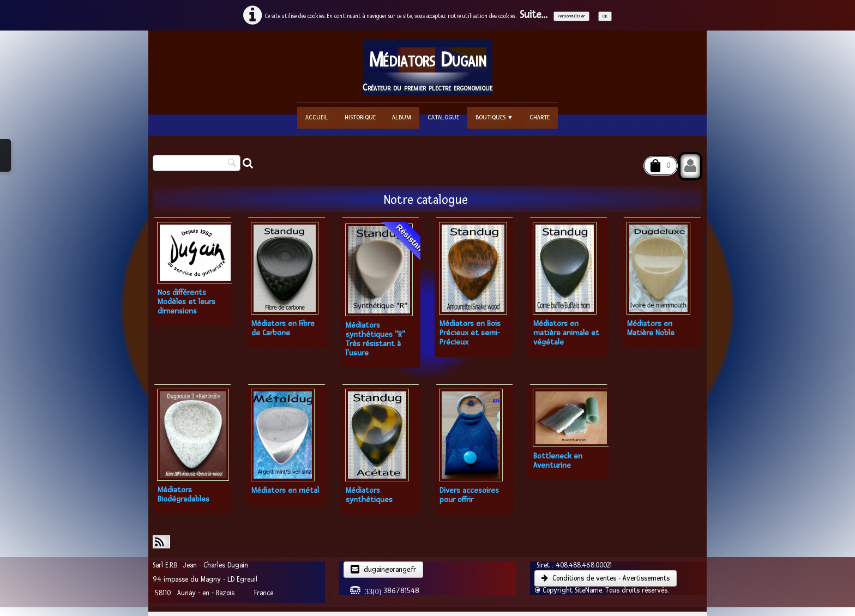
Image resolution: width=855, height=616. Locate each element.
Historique (360, 117)
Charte (539, 117)
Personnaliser (571, 16)
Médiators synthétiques (369, 495)
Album (401, 117)
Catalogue (443, 117)
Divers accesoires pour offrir (469, 495)
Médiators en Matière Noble (651, 328)
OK (605, 16)
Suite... (533, 15)
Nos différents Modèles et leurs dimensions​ (186, 302)
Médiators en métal (285, 490)
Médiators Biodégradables (183, 494)
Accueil (316, 117)
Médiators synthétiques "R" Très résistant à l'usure (375, 339)
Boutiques (494, 117)
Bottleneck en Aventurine (557, 460)
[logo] (427, 67)
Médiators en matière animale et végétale (566, 333)
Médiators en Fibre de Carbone (283, 328)
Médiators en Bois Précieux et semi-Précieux (470, 333)
